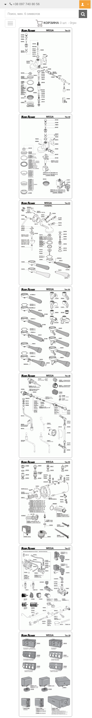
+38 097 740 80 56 (26, 4)
